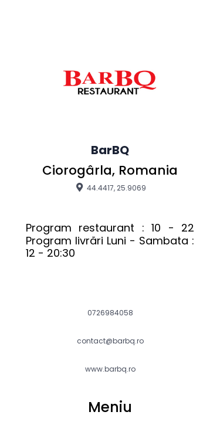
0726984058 (110, 313)
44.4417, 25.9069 (110, 187)
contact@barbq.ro (110, 341)
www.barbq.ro (110, 369)
